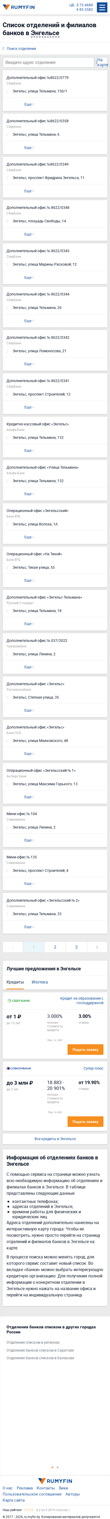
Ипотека (40, 982)
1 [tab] (52, 1467)
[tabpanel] (52, 1343)
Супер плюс (93, 1068)
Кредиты (15, 982)
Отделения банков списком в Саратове (40, 1350)
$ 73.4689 (84, 5)
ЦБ (71, 5)
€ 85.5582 (84, 9)
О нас (8, 1487)
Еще (27, 104)
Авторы (72, 1494)
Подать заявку (85, 1049)
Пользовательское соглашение (32, 1494)
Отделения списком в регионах (33, 1342)
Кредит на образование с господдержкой (81, 1000)
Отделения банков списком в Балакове (40, 1358)
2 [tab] (57, 1467)
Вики (63, 1487)
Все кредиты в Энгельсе (55, 1139)
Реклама (25, 1487)
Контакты (46, 1487)
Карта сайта (14, 1500)
